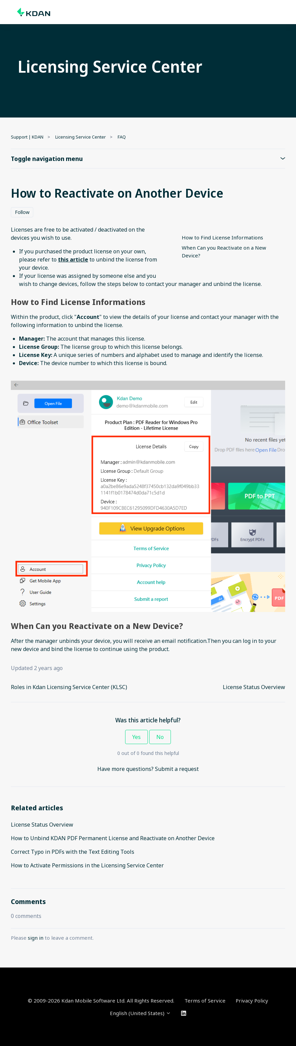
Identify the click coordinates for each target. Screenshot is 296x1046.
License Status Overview (254, 687)
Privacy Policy (252, 1000)
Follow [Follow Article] (22, 212)
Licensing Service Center (80, 137)
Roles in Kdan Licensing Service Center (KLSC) (69, 687)
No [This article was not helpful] (160, 737)
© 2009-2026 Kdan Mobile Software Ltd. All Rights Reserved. (101, 1000)
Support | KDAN (27, 137)
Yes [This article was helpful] (136, 737)
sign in (35, 937)
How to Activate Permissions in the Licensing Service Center (87, 865)
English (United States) (140, 1013)
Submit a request (177, 769)
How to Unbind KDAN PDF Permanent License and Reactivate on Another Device (113, 838)
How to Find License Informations (222, 237)
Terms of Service (204, 1000)
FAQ (122, 137)
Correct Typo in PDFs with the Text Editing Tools (72, 851)
